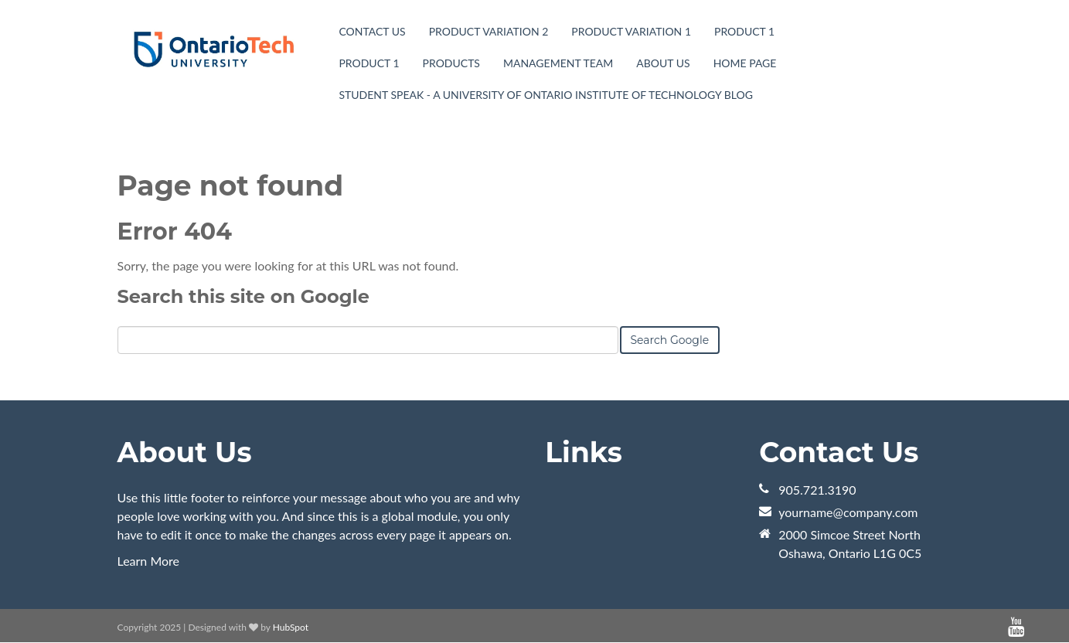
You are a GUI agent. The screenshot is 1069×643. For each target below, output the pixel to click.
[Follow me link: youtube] (1016, 627)
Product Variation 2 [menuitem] (489, 31)
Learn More (148, 560)
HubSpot (290, 627)
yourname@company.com (848, 512)
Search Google (670, 340)
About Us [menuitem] (662, 63)
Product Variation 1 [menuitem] (631, 31)
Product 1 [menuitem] (744, 31)
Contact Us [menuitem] (372, 31)
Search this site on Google (243, 296)
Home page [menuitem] (745, 63)
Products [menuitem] (451, 63)
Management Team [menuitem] (558, 63)
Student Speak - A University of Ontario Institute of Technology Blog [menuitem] (545, 94)
